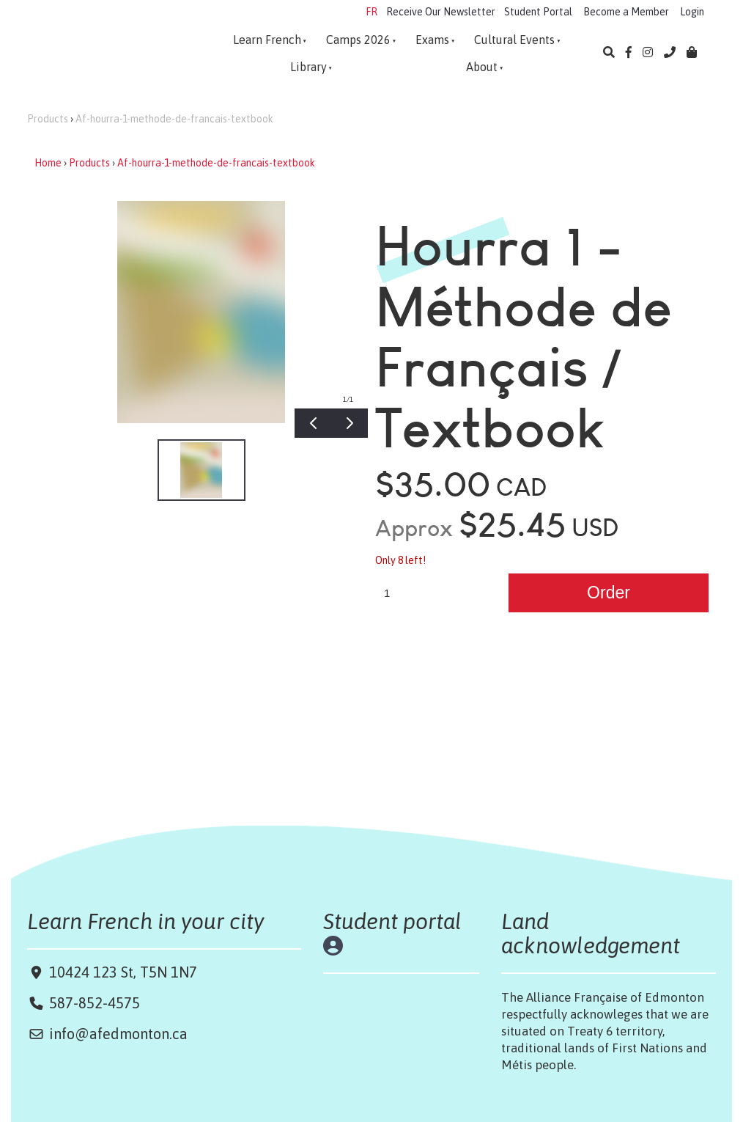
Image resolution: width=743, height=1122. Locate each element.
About (482, 66)
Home (48, 163)
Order (608, 592)
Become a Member (626, 12)
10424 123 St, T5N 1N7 (121, 972)
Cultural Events (514, 39)
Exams (432, 39)
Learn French (267, 39)
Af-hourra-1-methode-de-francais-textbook (174, 119)
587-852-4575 (94, 1002)
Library (308, 66)
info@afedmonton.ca (118, 1033)
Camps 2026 (358, 39)
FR (371, 12)
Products (47, 119)
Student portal (392, 921)
